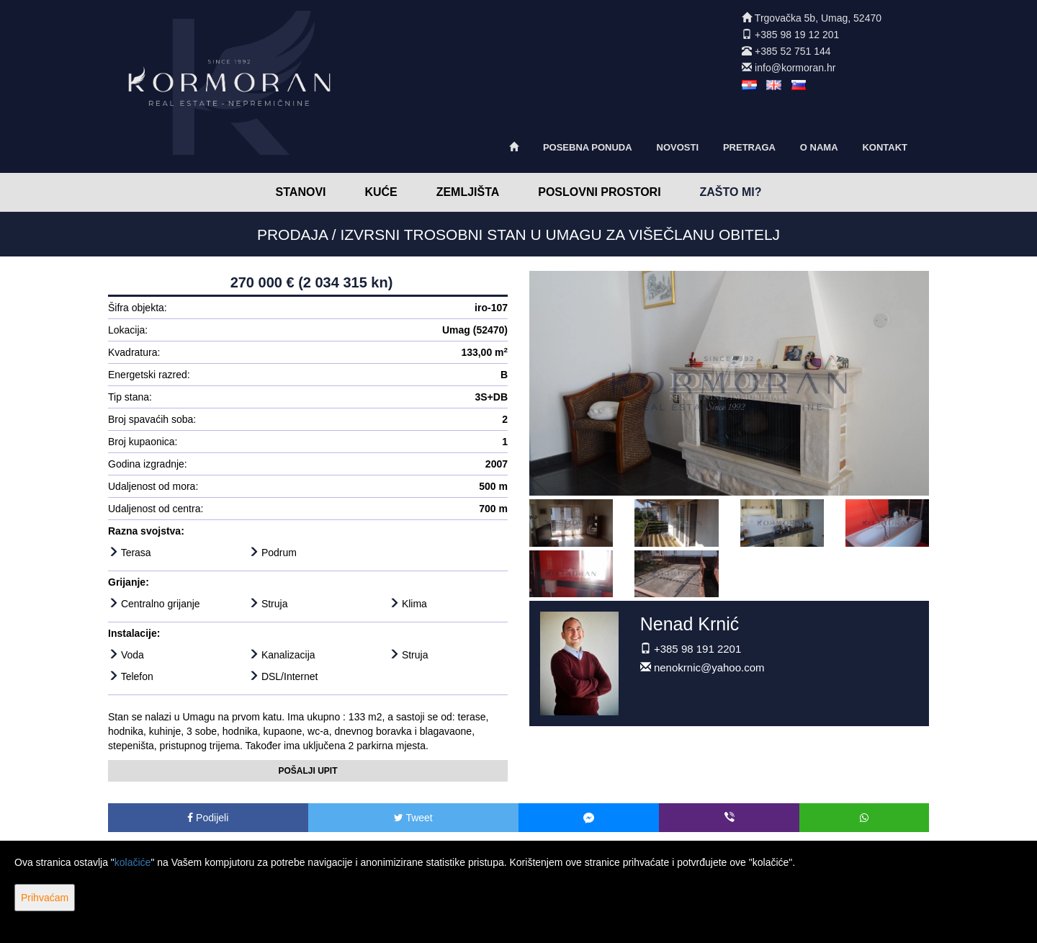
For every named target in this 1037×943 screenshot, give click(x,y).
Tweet (413, 817)
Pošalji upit (307, 771)
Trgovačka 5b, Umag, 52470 (818, 18)
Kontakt (884, 147)
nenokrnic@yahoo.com (709, 667)
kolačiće (133, 862)
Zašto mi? (731, 192)
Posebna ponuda (587, 147)
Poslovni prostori (599, 192)
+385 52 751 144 (793, 51)
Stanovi (301, 192)
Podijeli (207, 817)
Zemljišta (468, 192)
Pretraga (749, 147)
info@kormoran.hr (795, 67)
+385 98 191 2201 (697, 649)
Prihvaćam (44, 897)
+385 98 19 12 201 (797, 34)
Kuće (380, 192)
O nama (819, 147)
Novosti (678, 147)
